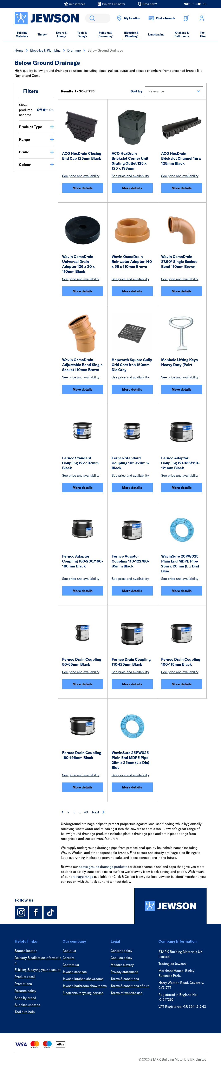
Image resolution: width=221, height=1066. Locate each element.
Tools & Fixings (82, 34)
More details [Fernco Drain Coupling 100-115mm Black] (181, 684)
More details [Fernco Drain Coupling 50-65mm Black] (82, 684)
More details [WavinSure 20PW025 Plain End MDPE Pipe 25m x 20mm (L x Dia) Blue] (181, 591)
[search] (97, 18)
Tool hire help (25, 1012)
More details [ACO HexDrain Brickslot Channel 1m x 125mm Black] (181, 188)
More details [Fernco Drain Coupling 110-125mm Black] (132, 684)
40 (86, 812)
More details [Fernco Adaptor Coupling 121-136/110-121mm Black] (181, 488)
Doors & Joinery (61, 34)
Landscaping (156, 34)
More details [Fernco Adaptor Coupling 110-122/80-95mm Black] (132, 591)
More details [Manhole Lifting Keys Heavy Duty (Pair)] (181, 389)
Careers (68, 958)
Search (91, 18)
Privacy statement (124, 972)
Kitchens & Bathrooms (182, 34)
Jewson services (75, 972)
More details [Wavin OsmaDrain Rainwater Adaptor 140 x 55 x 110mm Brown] (132, 291)
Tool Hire (203, 34)
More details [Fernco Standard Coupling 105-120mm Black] (132, 488)
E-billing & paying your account (38, 970)
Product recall (25, 977)
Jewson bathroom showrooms (85, 986)
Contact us (71, 965)
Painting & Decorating (105, 34)
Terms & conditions (125, 979)
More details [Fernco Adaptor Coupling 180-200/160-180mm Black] (82, 591)
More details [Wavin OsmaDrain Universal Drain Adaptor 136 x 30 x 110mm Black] (82, 291)
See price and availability (80, 176)
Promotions (23, 984)
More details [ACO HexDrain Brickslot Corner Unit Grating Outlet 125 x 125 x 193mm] (132, 188)
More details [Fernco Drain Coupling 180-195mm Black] (82, 787)
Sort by (136, 91)
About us (69, 951)
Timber (42, 34)
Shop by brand (25, 998)
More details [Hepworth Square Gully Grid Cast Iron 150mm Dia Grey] (132, 389)
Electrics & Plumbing (131, 34)
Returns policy (25, 991)
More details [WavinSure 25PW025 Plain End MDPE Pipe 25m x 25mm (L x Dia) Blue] (132, 787)
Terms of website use (126, 993)
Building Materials (22, 34)
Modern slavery (122, 965)
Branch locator (26, 951)
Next (98, 812)
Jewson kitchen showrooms (83, 979)
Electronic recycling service (83, 993)
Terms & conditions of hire (130, 986)
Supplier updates (27, 1005)
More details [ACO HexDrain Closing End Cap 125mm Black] (82, 188)
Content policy (121, 951)
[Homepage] (170, 906)
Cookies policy (121, 958)
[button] (174, 91)
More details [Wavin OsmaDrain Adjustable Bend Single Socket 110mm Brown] (82, 389)
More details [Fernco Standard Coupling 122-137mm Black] (82, 488)
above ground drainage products (103, 867)
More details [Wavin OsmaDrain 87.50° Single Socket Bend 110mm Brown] (181, 291)
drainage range (82, 877)
